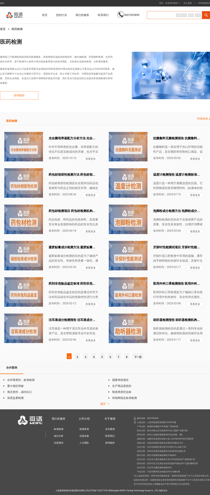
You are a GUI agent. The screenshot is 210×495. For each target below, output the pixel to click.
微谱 (2, 3)
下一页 (137, 357)
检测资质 (84, 429)
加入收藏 (187, 3)
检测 (191, 15)
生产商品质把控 (121, 386)
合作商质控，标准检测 (21, 380)
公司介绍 (84, 418)
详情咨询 (202, 118)
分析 (198, 15)
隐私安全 (163, 490)
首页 (44, 15)
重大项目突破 (15, 386)
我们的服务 (58, 418)
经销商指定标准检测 (124, 398)
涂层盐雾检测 (15, 398)
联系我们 (103, 15)
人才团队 (84, 442)
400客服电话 (204, 3)
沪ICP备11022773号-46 (99, 490)
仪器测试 (58, 442)
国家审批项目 (120, 380)
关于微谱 (109, 418)
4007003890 (128, 12)
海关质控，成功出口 (19, 392)
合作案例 (110, 429)
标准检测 (58, 429)
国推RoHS (181, 15)
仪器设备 (84, 436)
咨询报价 (110, 442)
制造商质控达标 (121, 392)
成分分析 (58, 436)
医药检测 (17, 29)
